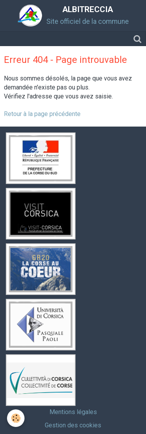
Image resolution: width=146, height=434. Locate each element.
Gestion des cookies (73, 425)
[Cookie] (16, 418)
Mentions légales (73, 412)
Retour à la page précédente (42, 114)
